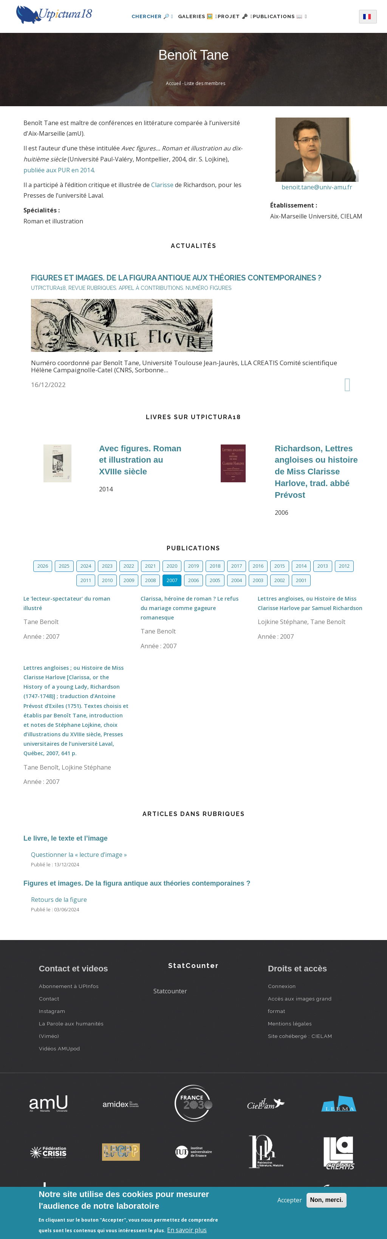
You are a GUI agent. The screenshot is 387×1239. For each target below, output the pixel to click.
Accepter (289, 1200)
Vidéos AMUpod (59, 1048)
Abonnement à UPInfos (69, 986)
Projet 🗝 (235, 16)
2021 (150, 565)
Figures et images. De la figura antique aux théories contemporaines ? (136, 883)
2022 (129, 565)
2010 (107, 580)
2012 (344, 565)
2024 (85, 565)
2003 (258, 580)
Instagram (52, 1011)
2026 (42, 565)
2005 (215, 580)
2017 (236, 565)
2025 (64, 565)
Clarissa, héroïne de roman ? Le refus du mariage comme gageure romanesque (189, 608)
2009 (129, 580)
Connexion (282, 986)
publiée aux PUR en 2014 (58, 170)
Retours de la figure (59, 899)
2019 (193, 565)
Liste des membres (204, 83)
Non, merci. (326, 1200)
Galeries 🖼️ (189, 16)
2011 (85, 580)
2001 (301, 580)
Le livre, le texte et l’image (65, 838)
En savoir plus (187, 1230)
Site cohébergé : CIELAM (300, 1036)
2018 (215, 565)
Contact (49, 999)
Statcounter (170, 991)
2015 (279, 565)
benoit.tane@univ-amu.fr (317, 187)
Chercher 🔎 (139, 16)
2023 (107, 565)
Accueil (173, 83)
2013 (322, 565)
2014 (301, 565)
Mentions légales (290, 1024)
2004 (236, 580)
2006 (193, 580)
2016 (258, 565)
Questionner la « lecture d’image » (79, 854)
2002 (279, 580)
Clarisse (162, 185)
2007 (172, 580)
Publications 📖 (289, 16)
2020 (172, 565)
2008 (150, 580)
